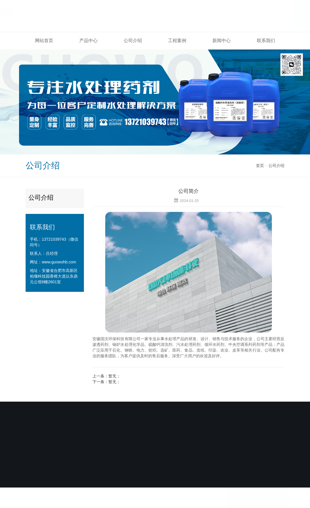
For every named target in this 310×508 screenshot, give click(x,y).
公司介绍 (133, 40)
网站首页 (44, 40)
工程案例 (177, 40)
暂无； (114, 376)
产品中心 (88, 40)
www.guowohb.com (59, 262)
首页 (260, 165)
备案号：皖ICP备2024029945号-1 (153, 457)
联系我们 (266, 40)
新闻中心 (221, 40)
